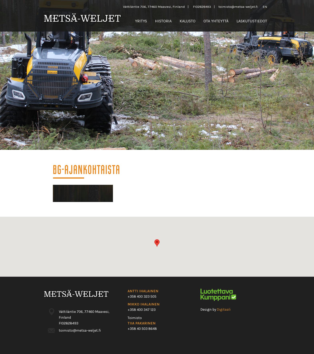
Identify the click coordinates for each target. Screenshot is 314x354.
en (265, 7)
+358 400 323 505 (142, 296)
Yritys (141, 21)
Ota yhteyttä (215, 21)
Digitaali (224, 309)
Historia (163, 21)
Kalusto (187, 21)
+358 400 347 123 (142, 309)
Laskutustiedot (252, 21)
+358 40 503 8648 (142, 328)
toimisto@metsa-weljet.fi (238, 7)
